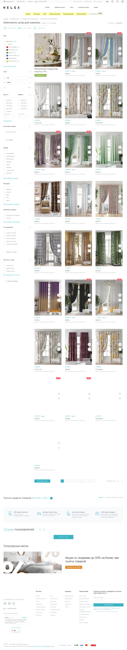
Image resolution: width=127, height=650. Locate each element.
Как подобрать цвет (10, 66)
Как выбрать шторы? (84, 607)
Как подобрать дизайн (11, 178)
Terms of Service (46, 646)
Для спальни (54, 598)
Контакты (30, 1)
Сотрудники (68, 604)
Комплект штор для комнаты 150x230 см (106, 420)
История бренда (69, 596)
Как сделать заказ (84, 614)
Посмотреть (40, 75)
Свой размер (7, 114)
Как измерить (8, 121)
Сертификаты (68, 598)
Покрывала (39, 604)
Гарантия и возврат (84, 604)
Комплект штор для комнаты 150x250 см (75, 75)
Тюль (71, 7)
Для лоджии (53, 612)
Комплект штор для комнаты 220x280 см (44, 174)
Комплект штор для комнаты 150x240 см (44, 124)
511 (91, 481)
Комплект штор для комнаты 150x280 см (75, 124)
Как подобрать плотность (12, 275)
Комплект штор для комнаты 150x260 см (106, 174)
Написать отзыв (63, 537)
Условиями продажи (106, 609)
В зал (51, 596)
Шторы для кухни (54, 14)
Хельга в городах (83, 622)
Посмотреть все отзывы (16, 627)
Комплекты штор (59, 7)
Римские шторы (40, 609)
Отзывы (9, 529)
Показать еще (42, 481)
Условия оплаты (83, 601)
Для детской (53, 604)
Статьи (66, 607)
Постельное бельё (40, 607)
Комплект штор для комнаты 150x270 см (75, 223)
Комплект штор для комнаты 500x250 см (75, 420)
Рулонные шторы (84, 7)
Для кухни (39, 615)
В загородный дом (55, 609)
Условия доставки (84, 598)
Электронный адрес (98, 597)
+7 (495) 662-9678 (10, 608)
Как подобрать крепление (12, 222)
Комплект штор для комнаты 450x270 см (44, 469)
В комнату (53, 601)
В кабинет (53, 615)
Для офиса (53, 607)
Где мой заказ (83, 596)
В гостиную (39, 612)
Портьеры (37, 14)
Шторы (46, 7)
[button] (119, 481)
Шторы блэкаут (81, 14)
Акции (97, 7)
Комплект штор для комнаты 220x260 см (44, 272)
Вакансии (67, 601)
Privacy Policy (35, 646)
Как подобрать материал (11, 204)
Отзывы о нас (82, 617)
